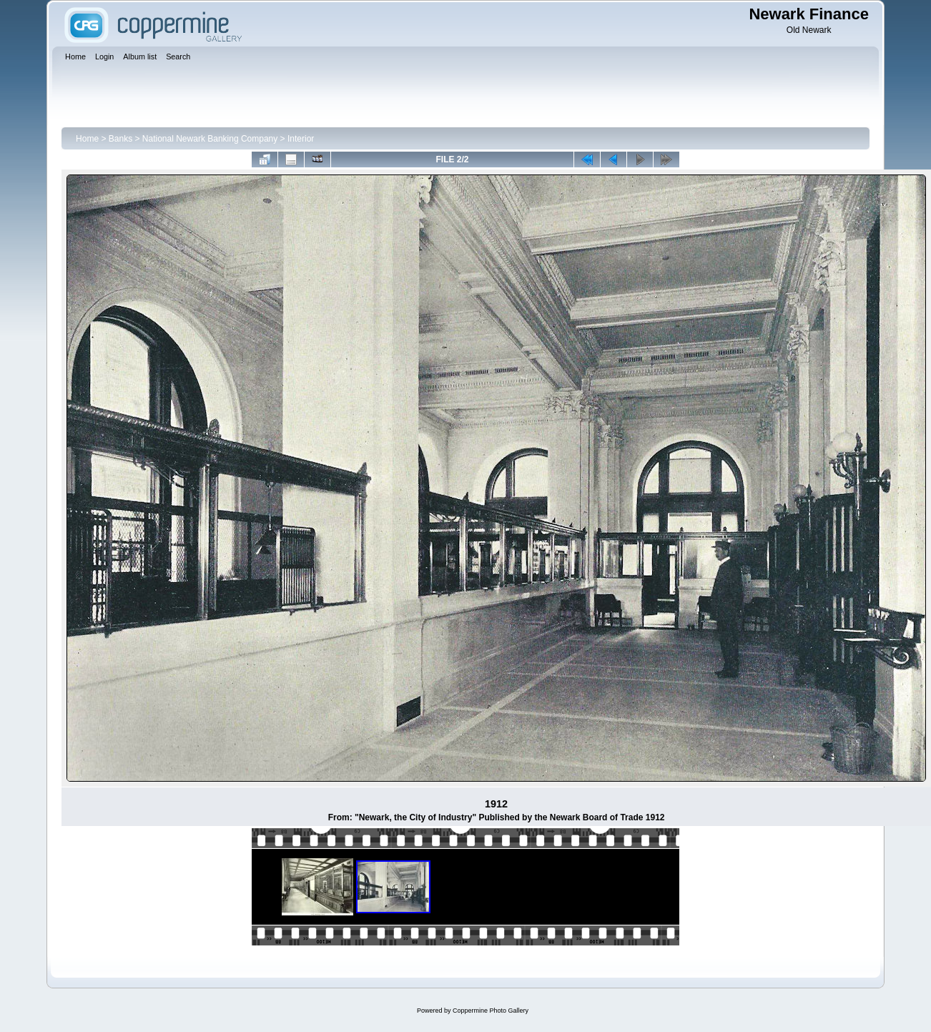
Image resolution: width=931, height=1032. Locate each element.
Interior (300, 139)
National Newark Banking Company (209, 139)
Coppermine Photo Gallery (490, 1010)
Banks (120, 139)
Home (87, 139)
